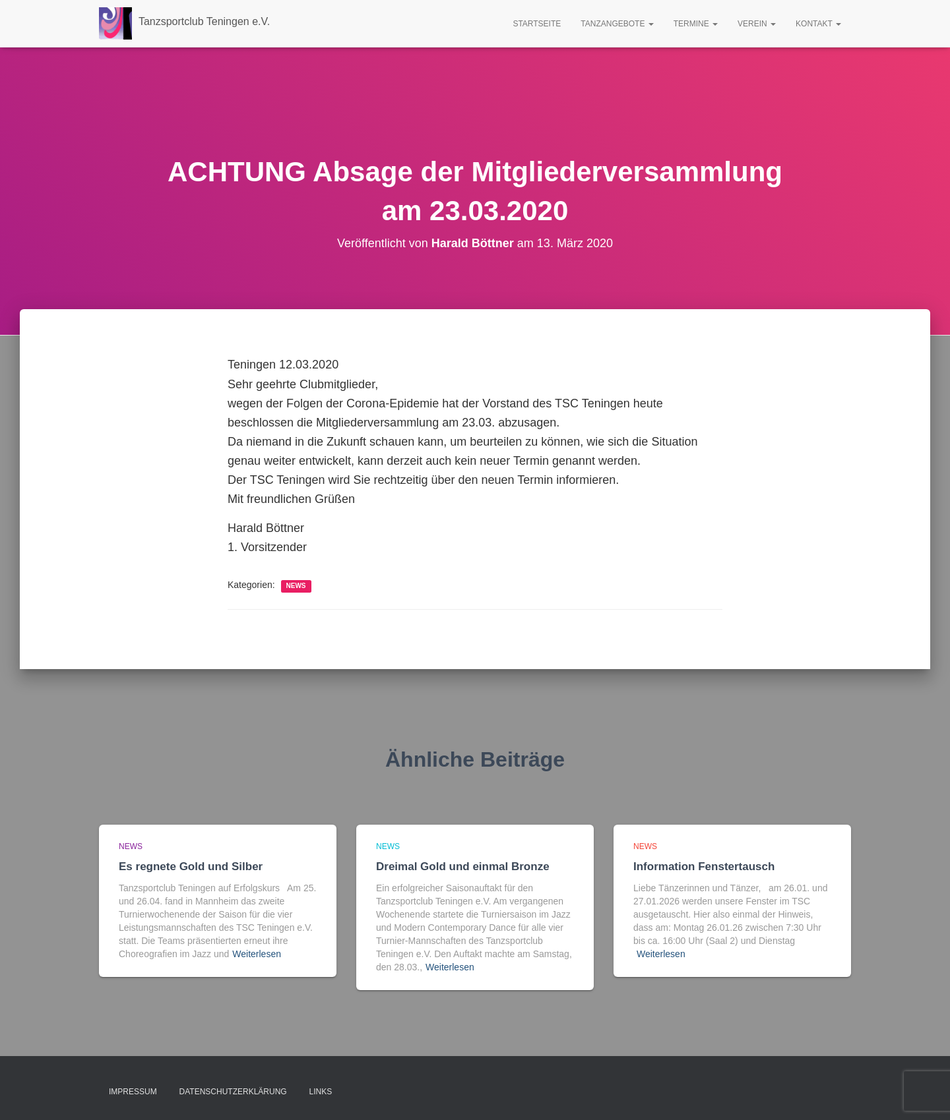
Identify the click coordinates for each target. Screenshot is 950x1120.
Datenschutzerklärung (233, 1091)
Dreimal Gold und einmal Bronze (463, 866)
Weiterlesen (256, 954)
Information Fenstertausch (704, 866)
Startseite (537, 23)
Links (320, 1091)
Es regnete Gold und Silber (191, 866)
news (296, 585)
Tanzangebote (617, 23)
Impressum (133, 1091)
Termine (696, 23)
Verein (757, 23)
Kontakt (818, 23)
